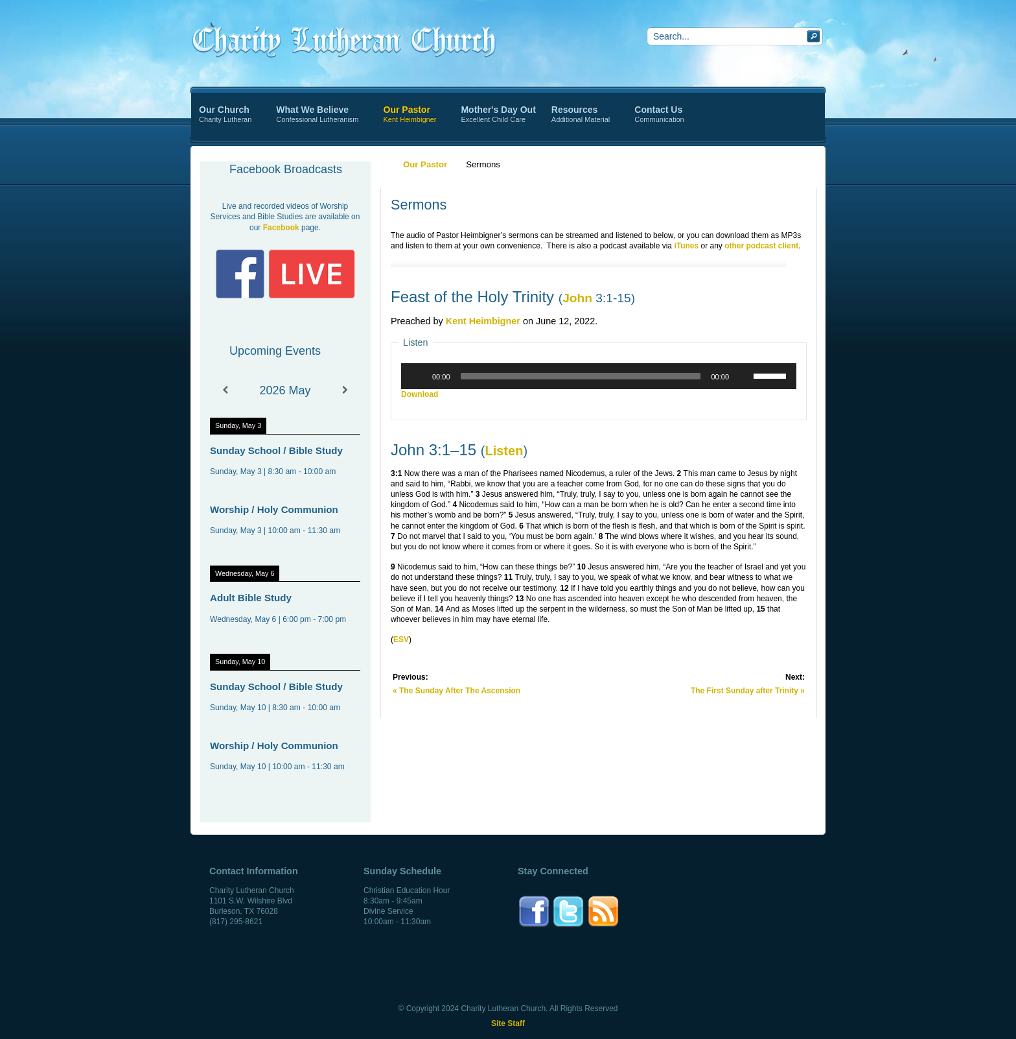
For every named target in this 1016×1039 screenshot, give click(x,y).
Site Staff (508, 1023)
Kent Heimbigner (483, 321)
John (577, 298)
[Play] (417, 376)
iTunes (686, 245)
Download (419, 394)
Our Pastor (425, 164)
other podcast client (761, 245)
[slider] (581, 376)
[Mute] (743, 376)
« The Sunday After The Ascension (456, 690)
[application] (598, 376)
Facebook (281, 227)
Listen (504, 451)
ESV (401, 639)
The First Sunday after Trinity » (748, 690)
